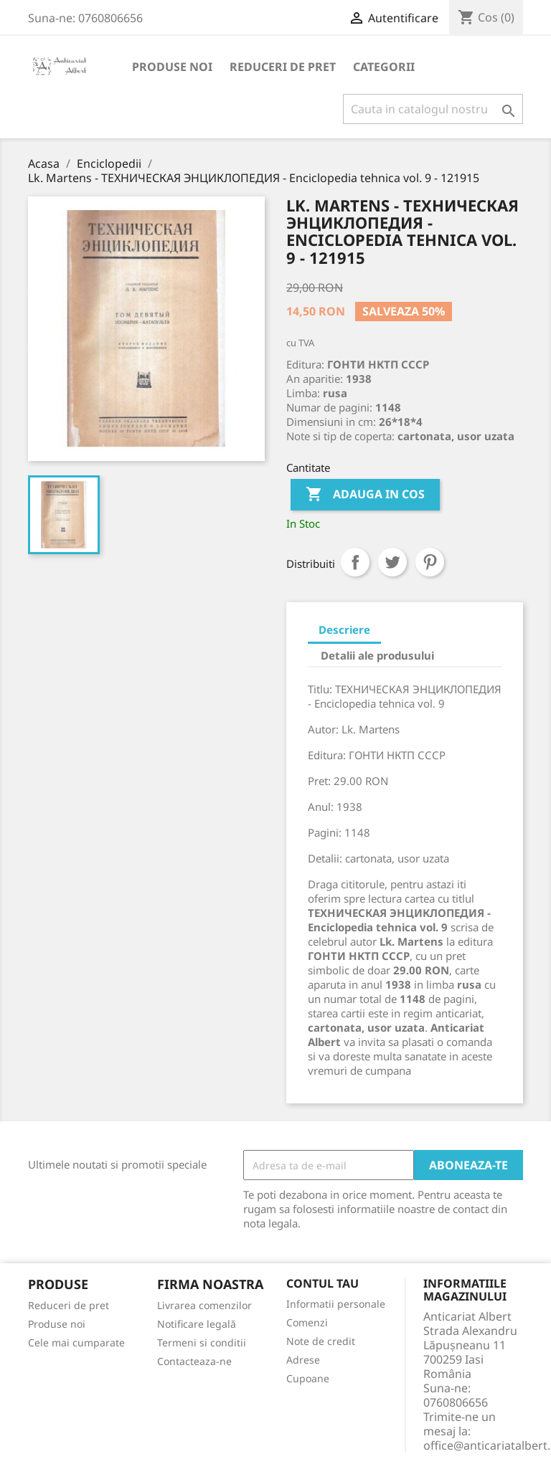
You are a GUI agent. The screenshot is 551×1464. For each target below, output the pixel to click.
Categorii (384, 67)
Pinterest (429, 562)
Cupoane (307, 1378)
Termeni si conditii (201, 1342)
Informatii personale (335, 1304)
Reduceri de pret (283, 67)
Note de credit (320, 1341)
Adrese (303, 1359)
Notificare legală (196, 1324)
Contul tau (322, 1284)
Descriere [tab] (344, 629)
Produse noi (172, 67)
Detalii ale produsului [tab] (377, 655)
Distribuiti (355, 562)
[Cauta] (433, 109)
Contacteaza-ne (194, 1361)
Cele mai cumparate (76, 1342)
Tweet (392, 562)
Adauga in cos (365, 494)
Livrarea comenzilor (204, 1305)
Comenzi (307, 1322)
